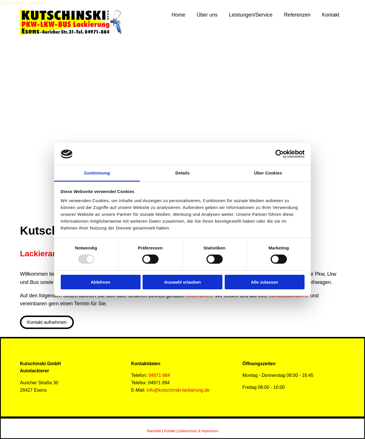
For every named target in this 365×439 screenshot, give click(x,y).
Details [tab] (182, 172)
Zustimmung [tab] (97, 172)
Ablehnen (100, 282)
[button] (47, 322)
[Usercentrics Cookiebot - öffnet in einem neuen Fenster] (280, 154)
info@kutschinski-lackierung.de (178, 390)
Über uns (207, 15)
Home (178, 15)
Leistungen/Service (251, 15)
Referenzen (297, 15)
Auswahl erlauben (182, 282)
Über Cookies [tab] (268, 172)
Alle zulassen (264, 282)
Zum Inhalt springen (22, 3)
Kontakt (330, 15)
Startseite (154, 431)
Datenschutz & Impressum (198, 431)
